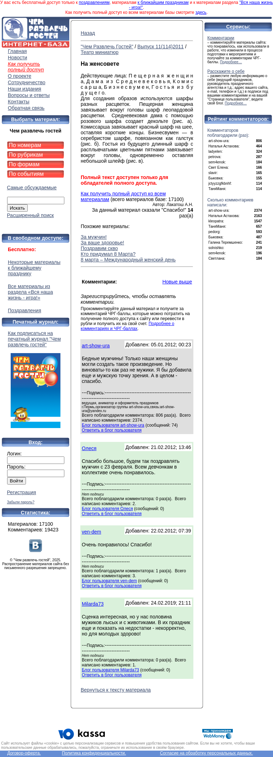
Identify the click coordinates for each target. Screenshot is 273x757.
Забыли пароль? (20, 502)
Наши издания (24, 89)
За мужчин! (94, 237)
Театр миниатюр (99, 52)
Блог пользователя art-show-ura (113, 425)
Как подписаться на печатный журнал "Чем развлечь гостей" (35, 379)
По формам (24, 164)
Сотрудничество (26, 82)
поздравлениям (94, 2)
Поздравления (24, 310)
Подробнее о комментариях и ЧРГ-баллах (127, 326)
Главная (17, 51)
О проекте (19, 76)
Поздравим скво (99, 248)
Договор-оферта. (24, 753)
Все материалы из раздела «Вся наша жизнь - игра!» (30, 292)
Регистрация (21, 492)
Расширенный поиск (30, 215)
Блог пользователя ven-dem (109, 580)
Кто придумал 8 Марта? (108, 254)
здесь (201, 12)
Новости (17, 57)
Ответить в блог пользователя (111, 430)
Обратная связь (26, 108)
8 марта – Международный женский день (128, 260)
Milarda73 (92, 604)
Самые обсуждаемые (32, 187)
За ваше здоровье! (102, 242)
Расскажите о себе (226, 71)
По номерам (25, 145)
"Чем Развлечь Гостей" (107, 46)
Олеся (89, 448)
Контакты (18, 101)
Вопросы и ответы (29, 95)
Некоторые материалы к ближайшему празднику (34, 267)
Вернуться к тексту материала (116, 690)
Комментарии (220, 38)
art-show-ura (96, 345)
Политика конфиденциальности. (94, 753)
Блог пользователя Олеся (107, 508)
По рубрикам (26, 155)
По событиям (26, 174)
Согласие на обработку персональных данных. (206, 753)
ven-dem (91, 532)
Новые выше (177, 282)
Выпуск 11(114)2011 (161, 46)
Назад (88, 33)
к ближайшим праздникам (163, 2)
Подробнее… (231, 62)
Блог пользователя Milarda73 (110, 669)
